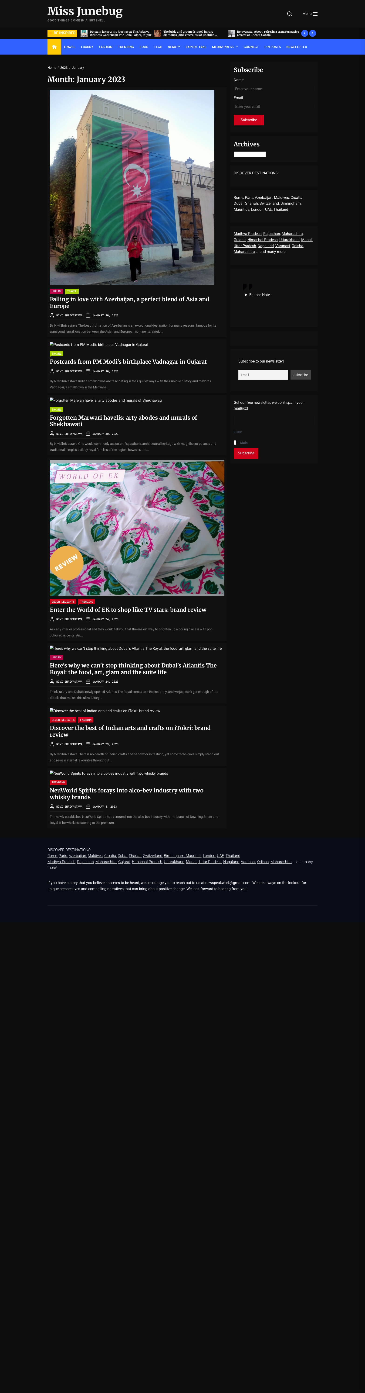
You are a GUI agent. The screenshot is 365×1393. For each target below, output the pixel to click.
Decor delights (63, 601)
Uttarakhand (289, 240)
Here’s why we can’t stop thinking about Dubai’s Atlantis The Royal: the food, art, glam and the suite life (133, 669)
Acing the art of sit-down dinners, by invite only (117, 33)
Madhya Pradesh (248, 234)
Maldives (281, 197)
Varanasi (282, 246)
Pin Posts (272, 47)
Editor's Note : (260, 295)
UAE (268, 209)
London (257, 209)
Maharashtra (292, 234)
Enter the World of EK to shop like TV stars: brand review (130, 609)
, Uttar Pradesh (209, 862)
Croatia (296, 197)
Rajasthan (271, 234)
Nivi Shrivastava (69, 315)
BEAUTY (174, 47)
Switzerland (269, 203)
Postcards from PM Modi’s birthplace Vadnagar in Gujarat (128, 361)
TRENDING (126, 47)
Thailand (281, 209)
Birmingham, (291, 203)
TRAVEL (69, 47)
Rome (238, 197)
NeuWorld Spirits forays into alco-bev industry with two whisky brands (126, 794)
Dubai (238, 203)
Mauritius (241, 209)
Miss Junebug (85, 11)
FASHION (105, 47)
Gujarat (240, 240)
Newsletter (296, 47)
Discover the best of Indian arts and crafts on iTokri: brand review (130, 731)
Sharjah (251, 203)
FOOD (144, 47)
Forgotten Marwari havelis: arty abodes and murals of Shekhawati (123, 421)
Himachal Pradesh (262, 240)
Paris (249, 197)
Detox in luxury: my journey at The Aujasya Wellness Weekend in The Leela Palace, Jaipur (193, 33)
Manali (307, 240)
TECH (158, 47)
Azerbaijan (263, 197)
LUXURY (87, 47)
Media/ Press (222, 47)
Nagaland (266, 246)
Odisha (297, 246)
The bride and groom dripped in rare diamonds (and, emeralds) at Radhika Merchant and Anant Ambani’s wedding (263, 35)
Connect (251, 47)
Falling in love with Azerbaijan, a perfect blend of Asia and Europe (129, 303)
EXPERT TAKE (196, 47)
